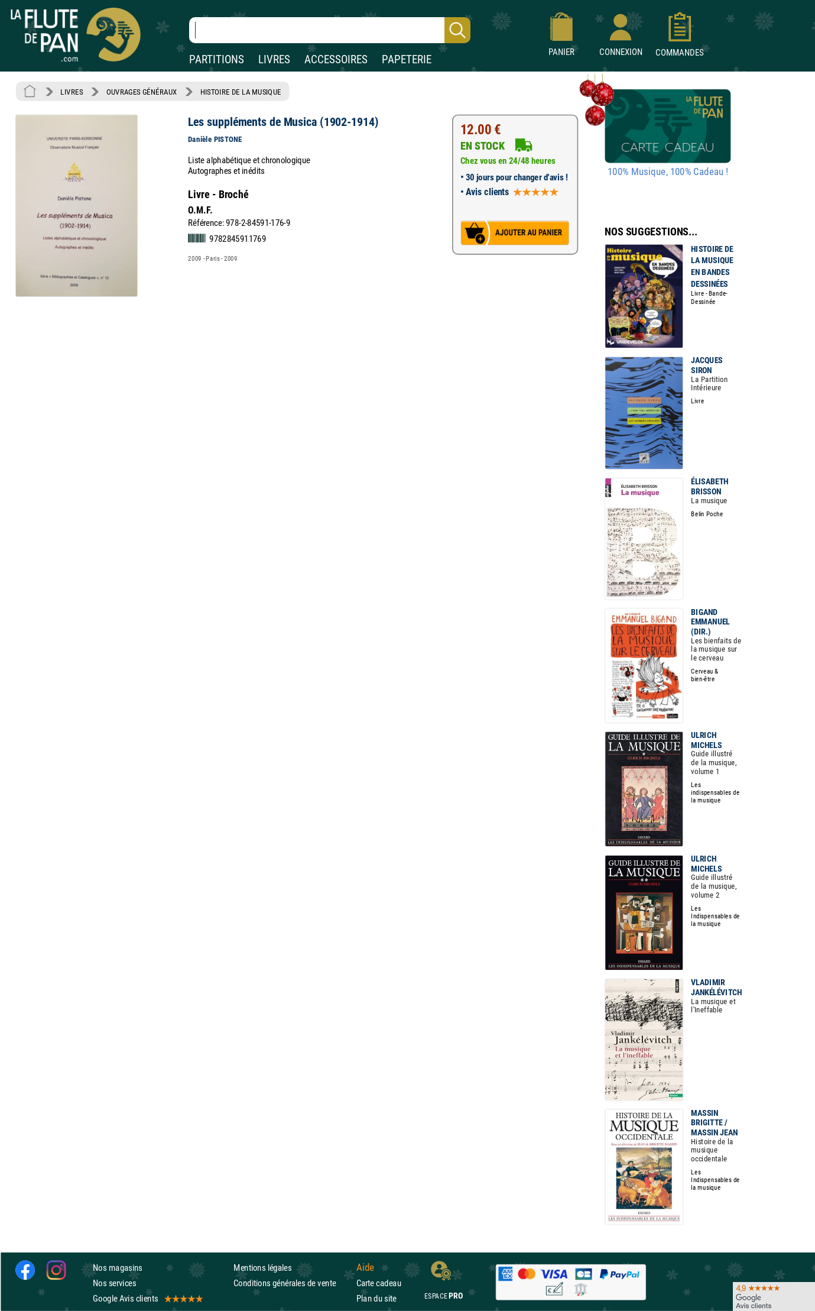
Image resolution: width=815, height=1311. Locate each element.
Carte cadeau (378, 1283)
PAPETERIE (406, 59)
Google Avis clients (147, 1298)
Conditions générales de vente (292, 1283)
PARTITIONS (216, 59)
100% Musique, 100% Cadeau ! (668, 172)
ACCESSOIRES (336, 59)
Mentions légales (262, 1268)
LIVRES (274, 59)
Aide (365, 1267)
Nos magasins (117, 1268)
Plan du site (376, 1298)
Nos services (114, 1283)
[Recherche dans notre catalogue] (329, 30)
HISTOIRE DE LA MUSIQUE (240, 91)
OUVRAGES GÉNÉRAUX (141, 91)
